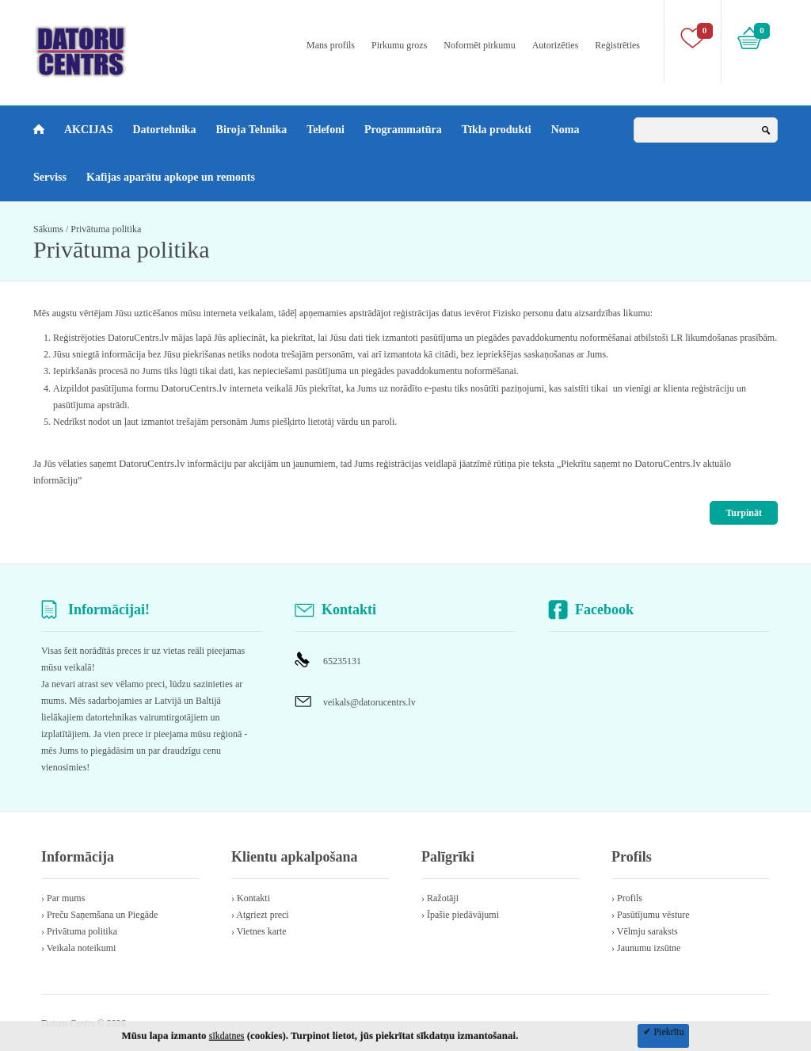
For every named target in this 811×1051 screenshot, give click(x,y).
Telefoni (326, 130)
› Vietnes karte (259, 931)
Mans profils (331, 45)
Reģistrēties (617, 45)
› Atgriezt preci (260, 914)
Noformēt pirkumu (479, 45)
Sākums (48, 229)
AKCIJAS (88, 130)
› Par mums (63, 898)
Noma (565, 130)
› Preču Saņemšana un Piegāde (99, 914)
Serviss (50, 177)
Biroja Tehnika (251, 130)
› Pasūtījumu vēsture (650, 914)
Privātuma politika (105, 229)
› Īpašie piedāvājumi (460, 914)
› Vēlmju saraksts (644, 931)
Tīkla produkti (496, 130)
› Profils (626, 898)
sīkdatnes (227, 1035)
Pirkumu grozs (399, 45)
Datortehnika (164, 130)
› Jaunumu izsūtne (645, 948)
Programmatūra (403, 130)
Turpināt (743, 512)
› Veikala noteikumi (78, 948)
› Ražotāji (440, 898)
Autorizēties (555, 45)
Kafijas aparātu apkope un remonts (170, 177)
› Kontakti (250, 898)
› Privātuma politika (79, 931)
